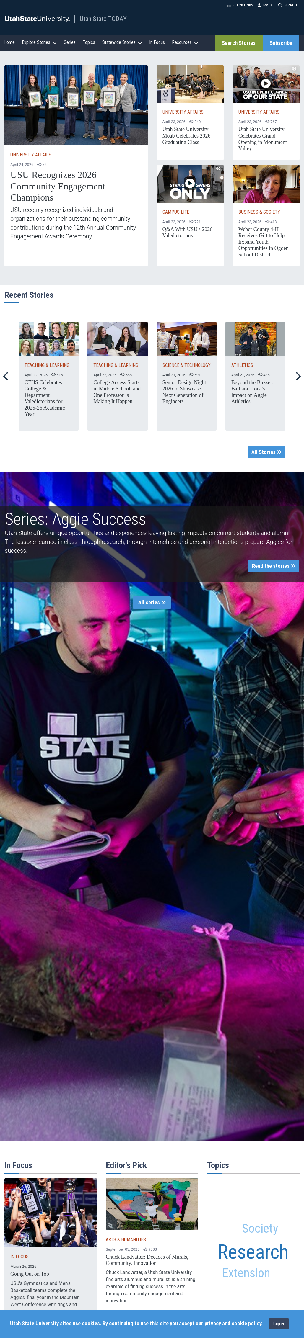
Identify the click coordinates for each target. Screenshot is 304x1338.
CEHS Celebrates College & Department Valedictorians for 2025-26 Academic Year (45, 398)
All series (152, 602)
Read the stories (273, 566)
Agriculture (271, 1190)
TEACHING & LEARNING (47, 365)
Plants (275, 1290)
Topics (89, 42)
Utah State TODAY (103, 18)
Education (232, 1301)
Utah (238, 1288)
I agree (278, 1323)
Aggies (219, 1182)
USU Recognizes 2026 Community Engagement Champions (57, 186)
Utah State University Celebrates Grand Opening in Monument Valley (262, 138)
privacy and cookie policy (232, 1323)
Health (240, 1197)
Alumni (241, 1185)
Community (264, 1211)
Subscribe (281, 43)
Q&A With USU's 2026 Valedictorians (187, 232)
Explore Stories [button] (39, 42)
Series (70, 42)
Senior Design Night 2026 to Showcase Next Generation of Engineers (184, 392)
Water (229, 1210)
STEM (230, 1226)
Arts (258, 1293)
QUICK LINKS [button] (240, 5)
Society (260, 1229)
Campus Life (175, 212)
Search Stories (239, 43)
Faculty (269, 1200)
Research (253, 1252)
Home (9, 42)
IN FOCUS (19, 1257)
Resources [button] (185, 42)
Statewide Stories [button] (122, 42)
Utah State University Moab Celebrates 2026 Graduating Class (186, 135)
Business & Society (259, 212)
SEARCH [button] (287, 5)
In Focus (157, 42)
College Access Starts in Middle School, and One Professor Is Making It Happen (117, 392)
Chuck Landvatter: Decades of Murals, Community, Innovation (147, 1260)
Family (225, 1236)
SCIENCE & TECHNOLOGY (186, 365)
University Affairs (30, 155)
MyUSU (266, 5)
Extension (244, 1275)
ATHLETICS (242, 365)
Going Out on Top (29, 1274)
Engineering (272, 1305)
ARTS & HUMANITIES (126, 1239)
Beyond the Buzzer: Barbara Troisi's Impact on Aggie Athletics (252, 392)
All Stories (266, 452)
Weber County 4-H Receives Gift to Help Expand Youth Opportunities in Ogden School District (263, 242)
